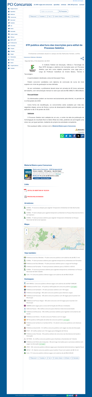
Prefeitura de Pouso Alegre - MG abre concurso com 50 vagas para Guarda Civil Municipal (51, 302)
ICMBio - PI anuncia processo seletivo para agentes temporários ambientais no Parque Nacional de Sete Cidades (54, 270)
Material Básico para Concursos (64, 126)
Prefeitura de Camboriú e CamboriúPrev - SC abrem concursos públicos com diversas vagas (53, 324)
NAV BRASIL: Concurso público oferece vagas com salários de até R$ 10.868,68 (51, 283)
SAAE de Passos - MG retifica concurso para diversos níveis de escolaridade (50, 309)
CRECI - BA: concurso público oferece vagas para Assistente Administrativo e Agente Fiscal (55, 347)
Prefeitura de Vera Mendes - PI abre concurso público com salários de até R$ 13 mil (53, 257)
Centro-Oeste (12, 34)
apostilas (57, 4)
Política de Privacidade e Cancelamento (24, 395)
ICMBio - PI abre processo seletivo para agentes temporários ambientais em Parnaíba (53, 260)
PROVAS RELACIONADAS (35, 196)
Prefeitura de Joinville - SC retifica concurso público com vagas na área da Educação (53, 328)
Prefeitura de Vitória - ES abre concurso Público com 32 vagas (46, 317)
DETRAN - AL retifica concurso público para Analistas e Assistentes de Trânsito (51, 339)
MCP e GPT (12, 40)
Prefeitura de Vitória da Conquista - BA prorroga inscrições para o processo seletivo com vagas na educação (54, 343)
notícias (63, 4)
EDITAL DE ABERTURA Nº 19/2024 (38, 190)
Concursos (12, 17)
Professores (12, 42)
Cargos (11, 48)
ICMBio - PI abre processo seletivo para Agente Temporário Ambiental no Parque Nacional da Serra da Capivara (52, 219)
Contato (11, 68)
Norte (10, 28)
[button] (26, 230)
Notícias (11, 14)
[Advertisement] (41, 30)
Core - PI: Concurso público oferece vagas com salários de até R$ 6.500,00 (49, 274)
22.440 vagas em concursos (43, 4)
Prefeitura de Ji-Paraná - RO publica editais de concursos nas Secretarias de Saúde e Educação (53, 335)
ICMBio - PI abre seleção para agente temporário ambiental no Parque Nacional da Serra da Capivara (55, 214)
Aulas (10, 62)
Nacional (11, 20)
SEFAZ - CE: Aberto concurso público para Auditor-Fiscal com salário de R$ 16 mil (52, 350)
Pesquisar (63, 11)
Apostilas (11, 11)
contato (81, 4)
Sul (10, 26)
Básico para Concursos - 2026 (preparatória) (47, 169)
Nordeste (11, 31)
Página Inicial (13, 8)
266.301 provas (73, 4)
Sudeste (11, 23)
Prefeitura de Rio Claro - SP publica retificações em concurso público (51, 287)
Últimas (11, 37)
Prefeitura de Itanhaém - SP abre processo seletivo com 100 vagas (47, 290)
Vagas (11, 54)
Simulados (12, 57)
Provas (11, 59)
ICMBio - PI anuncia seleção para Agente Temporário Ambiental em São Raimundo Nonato (53, 209)
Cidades (11, 51)
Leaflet (66, 249)
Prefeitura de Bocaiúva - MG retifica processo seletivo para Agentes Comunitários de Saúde (53, 313)
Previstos (11, 45)
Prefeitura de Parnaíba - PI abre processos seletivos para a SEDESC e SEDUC (50, 266)
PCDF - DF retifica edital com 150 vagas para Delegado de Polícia (47, 331)
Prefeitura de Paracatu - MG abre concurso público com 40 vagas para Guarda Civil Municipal (53, 297)
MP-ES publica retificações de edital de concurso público (48, 320)
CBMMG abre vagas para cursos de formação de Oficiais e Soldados (48, 306)
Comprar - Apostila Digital (42, 178)
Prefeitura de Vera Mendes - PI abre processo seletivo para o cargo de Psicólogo (52, 263)
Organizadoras (13, 65)
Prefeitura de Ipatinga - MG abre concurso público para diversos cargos (49, 293)
